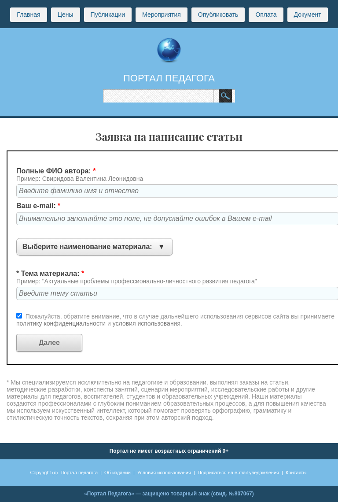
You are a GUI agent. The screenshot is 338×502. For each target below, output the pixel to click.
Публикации (108, 14)
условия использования (146, 323)
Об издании (117, 472)
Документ (307, 14)
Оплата (265, 14)
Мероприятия (161, 14)
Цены (65, 14)
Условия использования (164, 472)
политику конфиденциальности (61, 323)
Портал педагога (79, 472)
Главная (28, 14)
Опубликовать (218, 14)
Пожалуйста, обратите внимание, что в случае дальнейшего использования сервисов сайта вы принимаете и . (175, 320)
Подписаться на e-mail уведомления (238, 472)
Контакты (296, 472)
